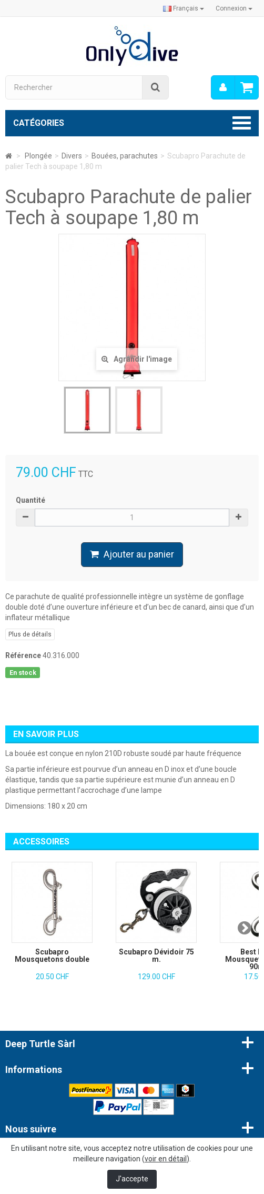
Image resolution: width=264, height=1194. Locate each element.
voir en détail (166, 1159)
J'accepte (132, 1179)
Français (183, 8)
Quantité (30, 500)
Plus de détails (30, 634)
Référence (23, 655)
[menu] (223, 87)
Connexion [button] (234, 8)
